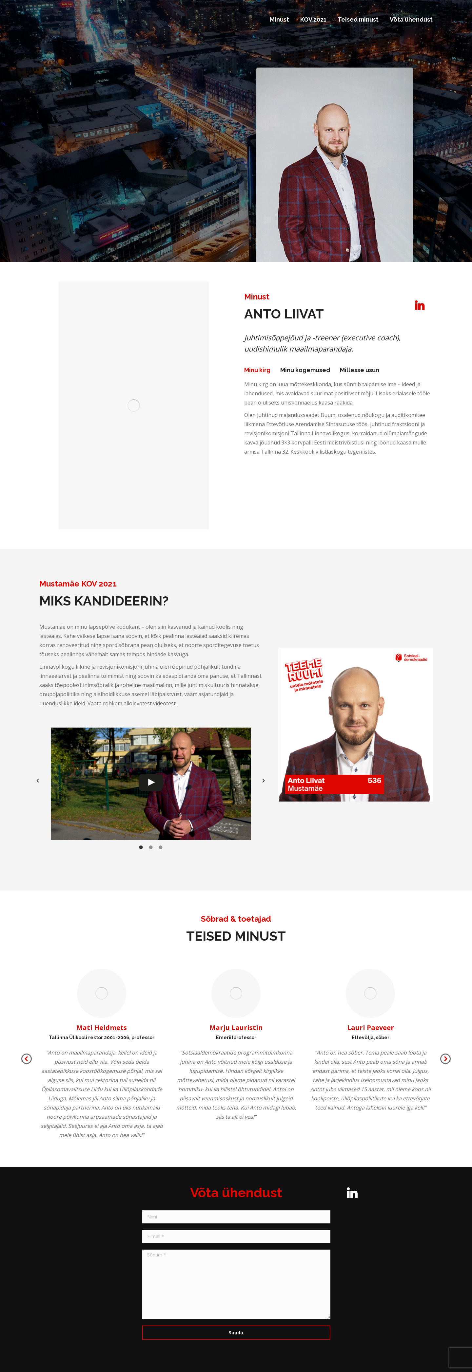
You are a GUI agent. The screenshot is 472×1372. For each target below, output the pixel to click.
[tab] (257, 370)
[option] (150, 780)
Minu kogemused (305, 370)
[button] (37, 780)
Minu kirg (257, 370)
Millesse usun (359, 370)
